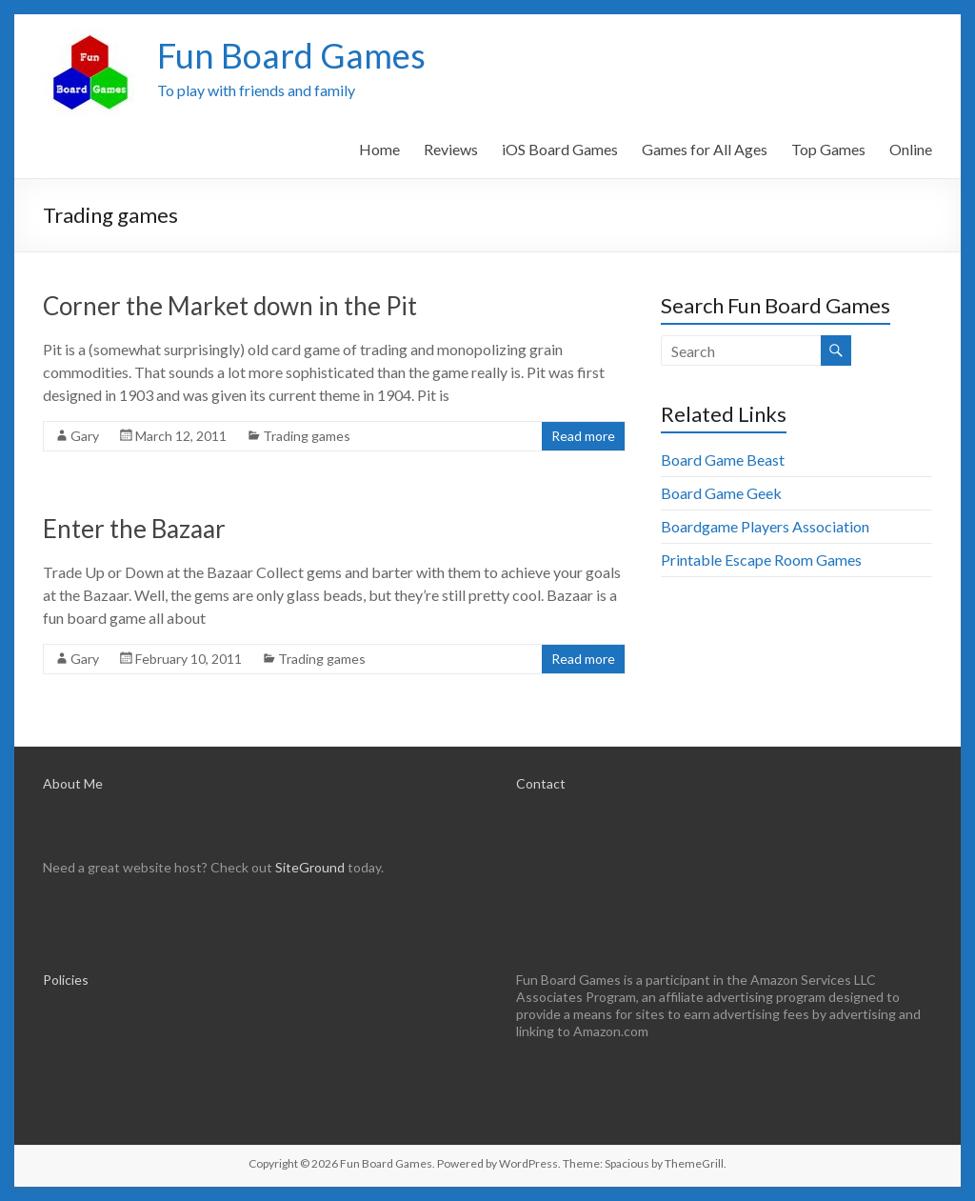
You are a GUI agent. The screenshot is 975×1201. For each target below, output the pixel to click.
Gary (84, 436)
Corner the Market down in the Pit (230, 305)
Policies (66, 979)
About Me (73, 783)
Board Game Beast (723, 459)
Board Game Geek (721, 493)
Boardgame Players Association (765, 526)
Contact (541, 783)
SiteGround (310, 867)
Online (910, 149)
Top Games (828, 149)
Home (379, 149)
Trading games (306, 436)
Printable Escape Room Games (761, 559)
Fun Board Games (291, 55)
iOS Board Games (560, 149)
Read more (583, 436)
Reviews (451, 149)
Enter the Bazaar (134, 528)
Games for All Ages (704, 149)
